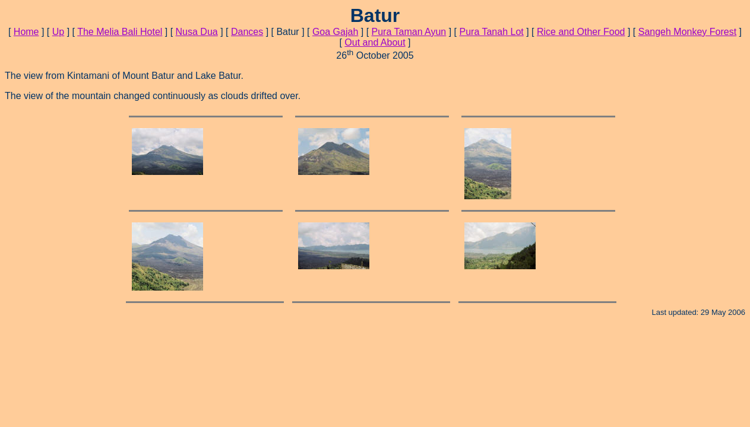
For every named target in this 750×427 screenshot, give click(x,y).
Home (26, 32)
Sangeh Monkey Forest (687, 32)
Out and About (374, 42)
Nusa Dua (197, 32)
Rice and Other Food (581, 32)
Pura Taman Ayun (409, 32)
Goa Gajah (335, 32)
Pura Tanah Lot (492, 32)
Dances (247, 32)
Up (58, 32)
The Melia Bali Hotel (119, 32)
